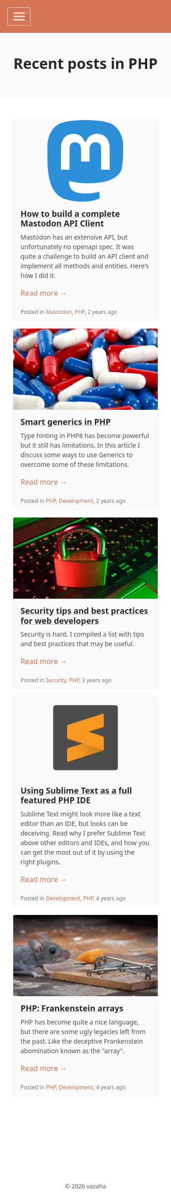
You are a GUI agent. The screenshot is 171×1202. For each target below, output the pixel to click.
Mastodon (59, 312)
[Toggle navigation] (19, 16)
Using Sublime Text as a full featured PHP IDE (76, 795)
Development (76, 501)
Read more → (44, 293)
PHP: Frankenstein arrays (72, 1008)
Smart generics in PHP (66, 421)
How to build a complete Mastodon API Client (70, 218)
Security (56, 680)
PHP (80, 312)
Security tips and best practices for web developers (84, 615)
